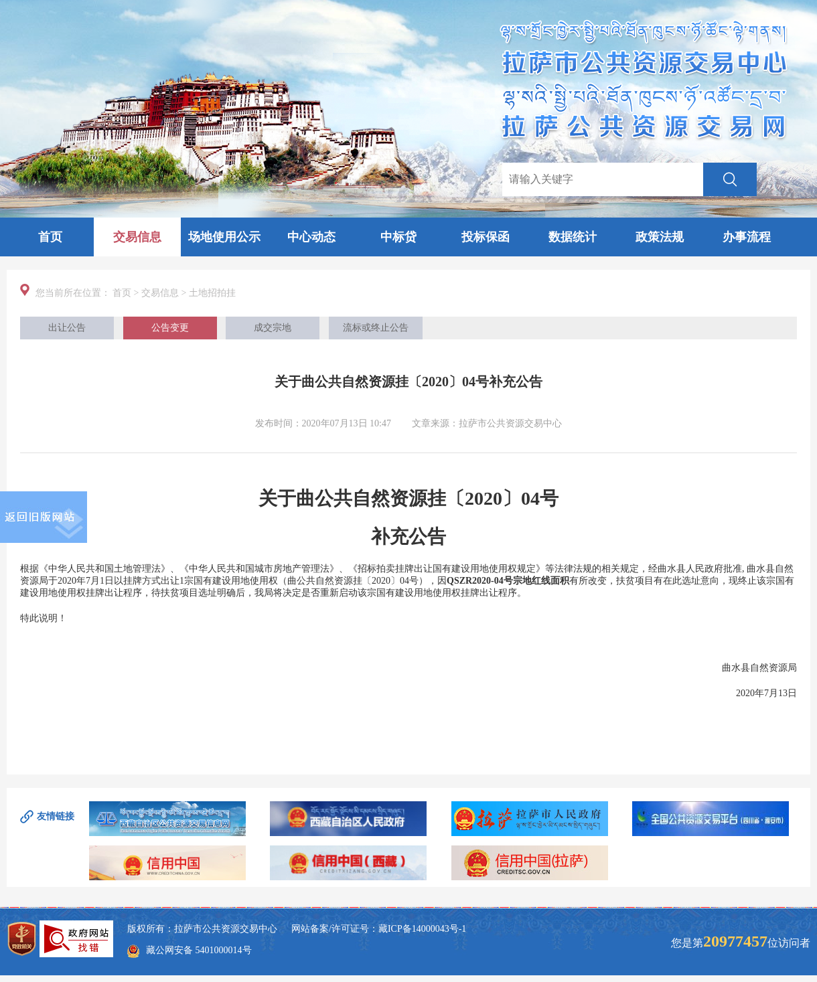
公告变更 (170, 328)
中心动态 (311, 237)
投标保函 (485, 237)
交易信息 (137, 237)
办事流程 (747, 237)
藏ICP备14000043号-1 (422, 929)
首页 (50, 237)
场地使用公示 (224, 237)
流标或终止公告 (375, 328)
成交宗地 (272, 328)
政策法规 (660, 237)
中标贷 (398, 237)
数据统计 (572, 237)
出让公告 (67, 328)
